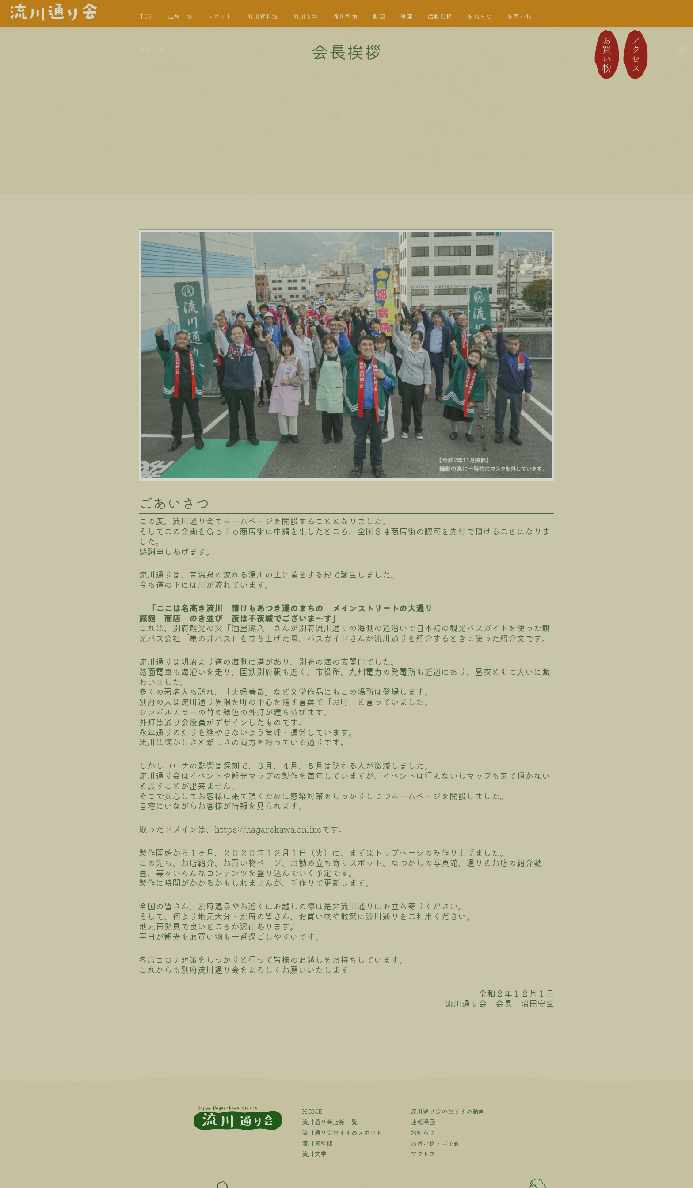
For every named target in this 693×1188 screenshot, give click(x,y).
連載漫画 (423, 1121)
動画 (379, 16)
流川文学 (305, 16)
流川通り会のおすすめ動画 (448, 1111)
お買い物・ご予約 (435, 1142)
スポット (220, 16)
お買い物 (519, 16)
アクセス (152, 50)
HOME (312, 1111)
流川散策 (345, 16)
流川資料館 (263, 16)
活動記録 (440, 16)
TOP (146, 16)
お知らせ (480, 16)
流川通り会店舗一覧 (330, 1121)
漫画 (406, 16)
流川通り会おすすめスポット (342, 1132)
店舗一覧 (180, 16)
